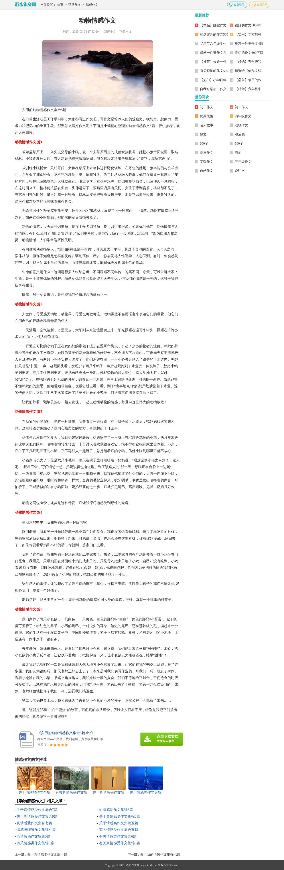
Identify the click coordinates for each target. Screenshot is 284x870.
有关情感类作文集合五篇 (118, 830)
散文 (203, 134)
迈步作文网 (132, 865)
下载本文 (125, 31)
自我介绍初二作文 (213, 89)
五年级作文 (243, 161)
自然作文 (206, 171)
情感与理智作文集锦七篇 (36, 830)
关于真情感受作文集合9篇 (37, 816)
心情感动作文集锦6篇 (116, 810)
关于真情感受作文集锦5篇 (119, 816)
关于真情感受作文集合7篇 (37, 810)
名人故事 (206, 125)
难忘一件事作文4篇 (249, 43)
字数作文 (206, 161)
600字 (204, 143)
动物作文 (241, 125)
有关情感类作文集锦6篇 (35, 843)
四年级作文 (243, 116)
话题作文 (74, 5)
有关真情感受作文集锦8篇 (119, 843)
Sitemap (174, 865)
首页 (60, 5)
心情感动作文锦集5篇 (33, 836)
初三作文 (206, 107)
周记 (238, 152)
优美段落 (206, 116)
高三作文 (206, 152)
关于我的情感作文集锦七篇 (160, 854)
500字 (239, 143)
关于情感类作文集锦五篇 (118, 823)
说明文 (240, 171)
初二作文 (241, 107)
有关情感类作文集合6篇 (117, 836)
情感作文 (92, 5)
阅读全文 (110, 31)
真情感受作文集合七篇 (34, 823)
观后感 (240, 134)
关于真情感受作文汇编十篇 (47, 854)
